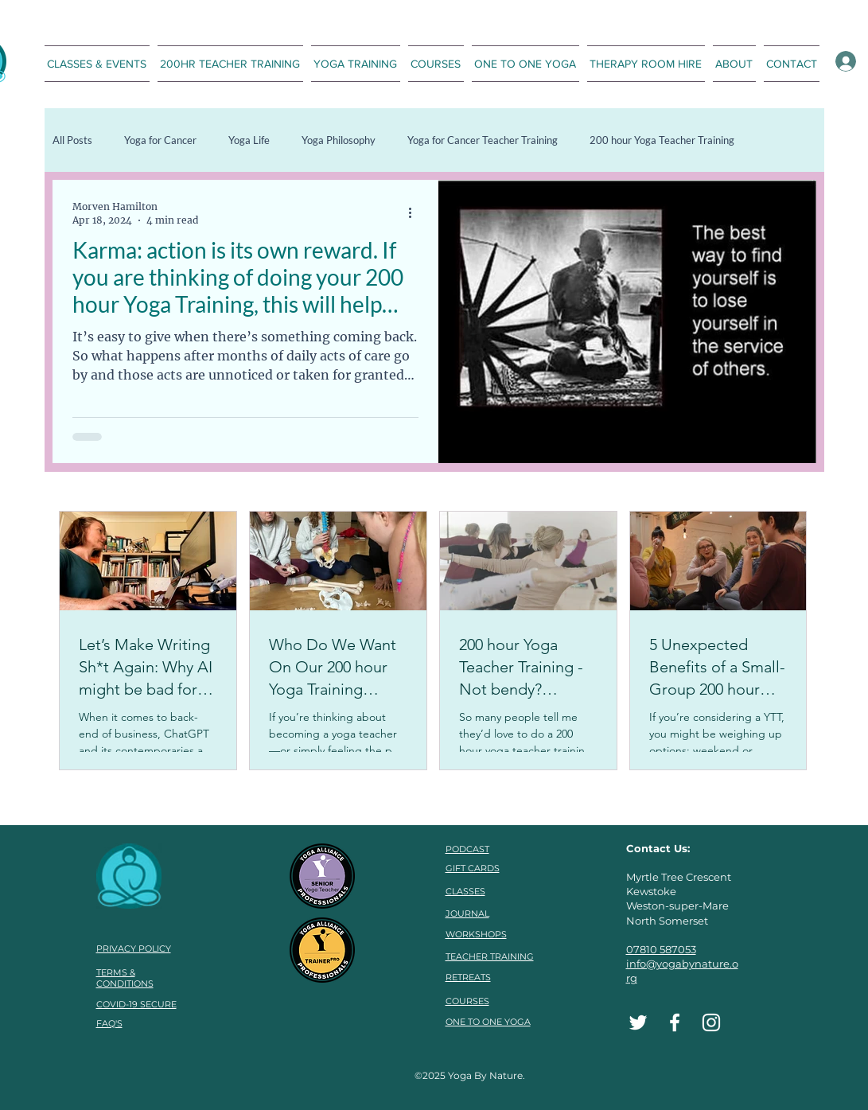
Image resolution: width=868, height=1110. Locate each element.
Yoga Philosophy (339, 140)
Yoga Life (249, 140)
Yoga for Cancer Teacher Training (482, 140)
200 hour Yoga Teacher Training (662, 140)
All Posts (72, 140)
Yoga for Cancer (160, 140)
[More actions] (416, 212)
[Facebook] (675, 1022)
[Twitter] (638, 1022)
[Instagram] (711, 1022)
